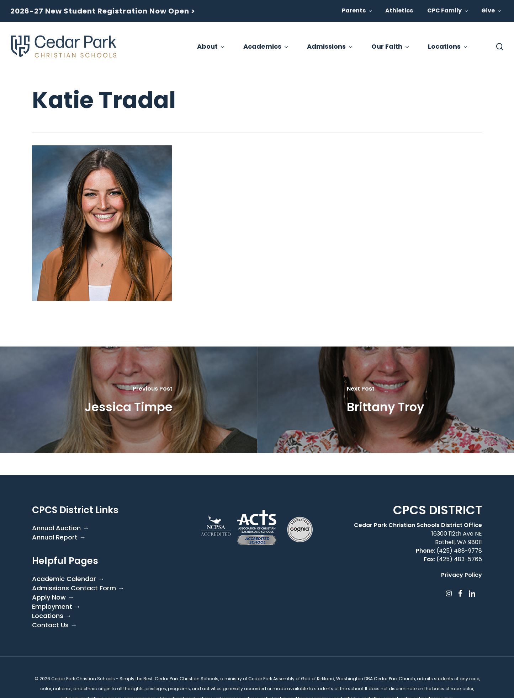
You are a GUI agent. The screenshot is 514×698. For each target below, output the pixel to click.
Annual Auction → (60, 528)
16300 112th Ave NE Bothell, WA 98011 (456, 538)
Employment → (56, 606)
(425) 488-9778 (459, 551)
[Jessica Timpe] (128, 400)
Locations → (51, 616)
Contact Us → (54, 625)
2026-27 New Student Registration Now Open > (102, 11)
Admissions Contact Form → (78, 588)
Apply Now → (53, 597)
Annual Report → (59, 537)
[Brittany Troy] (385, 400)
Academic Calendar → (68, 579)
